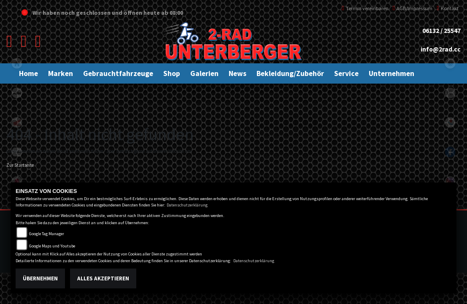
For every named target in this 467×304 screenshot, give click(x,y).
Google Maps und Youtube (52, 246)
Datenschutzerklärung (187, 205)
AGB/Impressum (413, 8)
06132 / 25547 (441, 31)
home (17, 63)
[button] (60, 73)
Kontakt (448, 8)
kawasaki (17, 152)
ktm (17, 93)
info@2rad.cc (441, 49)
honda (17, 122)
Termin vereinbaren (365, 8)
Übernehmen (40, 278)
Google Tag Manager (46, 233)
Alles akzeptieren (103, 278)
